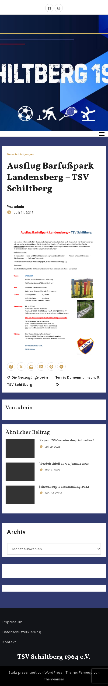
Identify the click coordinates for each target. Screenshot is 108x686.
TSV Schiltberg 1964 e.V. (54, 657)
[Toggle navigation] (102, 133)
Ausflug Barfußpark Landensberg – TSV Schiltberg (50, 178)
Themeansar (54, 679)
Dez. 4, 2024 (52, 470)
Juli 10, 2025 (52, 446)
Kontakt (9, 642)
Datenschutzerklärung (21, 632)
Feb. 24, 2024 (53, 493)
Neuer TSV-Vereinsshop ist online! (66, 440)
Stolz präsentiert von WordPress (35, 672)
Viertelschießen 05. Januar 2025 (64, 464)
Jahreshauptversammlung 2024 (64, 487)
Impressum (12, 622)
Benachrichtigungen (20, 154)
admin (19, 207)
